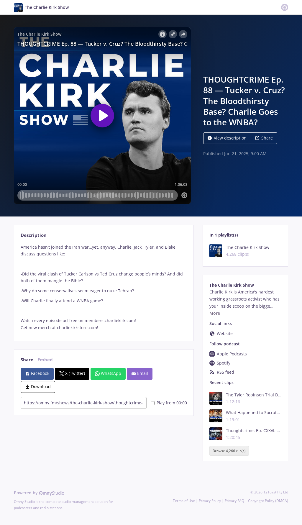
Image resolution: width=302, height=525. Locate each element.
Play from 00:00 (169, 403)
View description (227, 138)
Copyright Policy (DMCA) (268, 500)
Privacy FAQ (234, 500)
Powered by (39, 493)
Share (264, 138)
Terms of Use (184, 500)
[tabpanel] (104, 287)
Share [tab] (27, 360)
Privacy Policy (210, 500)
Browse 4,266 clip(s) (229, 450)
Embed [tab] (45, 360)
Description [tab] (34, 235)
